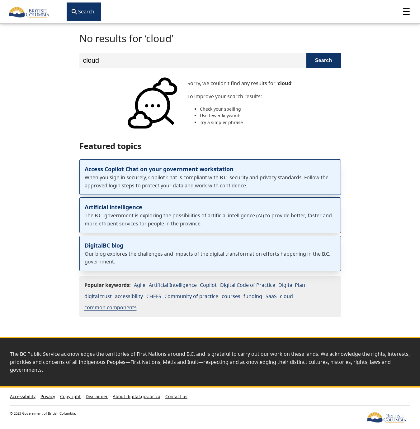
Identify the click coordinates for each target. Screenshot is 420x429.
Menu (406, 11)
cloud (286, 296)
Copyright (70, 396)
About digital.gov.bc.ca (136, 396)
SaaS (271, 296)
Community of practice (191, 296)
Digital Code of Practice (247, 285)
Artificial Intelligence (173, 285)
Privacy (47, 396)
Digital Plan (291, 285)
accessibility (129, 296)
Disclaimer (97, 396)
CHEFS (153, 296)
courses (231, 296)
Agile (139, 285)
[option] (210, 104)
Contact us (176, 396)
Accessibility (22, 396)
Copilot (208, 285)
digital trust (98, 296)
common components (110, 307)
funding (252, 296)
